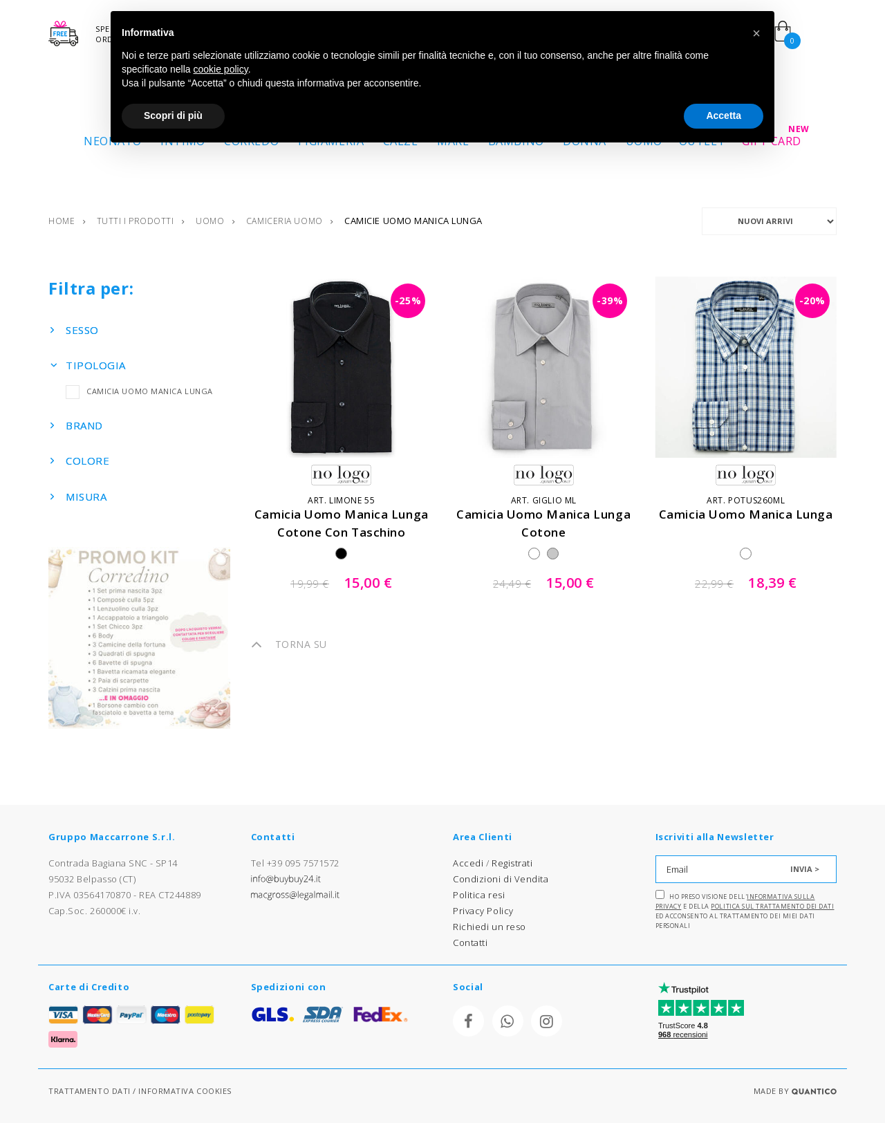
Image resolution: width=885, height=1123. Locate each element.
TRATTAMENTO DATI (89, 1091)
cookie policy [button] (221, 69)
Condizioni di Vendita (501, 879)
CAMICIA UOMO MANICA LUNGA (139, 391)
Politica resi (479, 895)
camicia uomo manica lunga (746, 514)
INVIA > (804, 869)
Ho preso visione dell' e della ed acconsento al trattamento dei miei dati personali (745, 910)
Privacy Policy (483, 910)
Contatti (470, 942)
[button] (756, 33)
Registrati (512, 863)
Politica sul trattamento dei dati (772, 906)
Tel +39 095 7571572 (295, 863)
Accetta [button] (723, 115)
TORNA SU (289, 644)
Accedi (468, 863)
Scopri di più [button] (173, 115)
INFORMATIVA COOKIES (184, 1091)
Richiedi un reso (489, 926)
